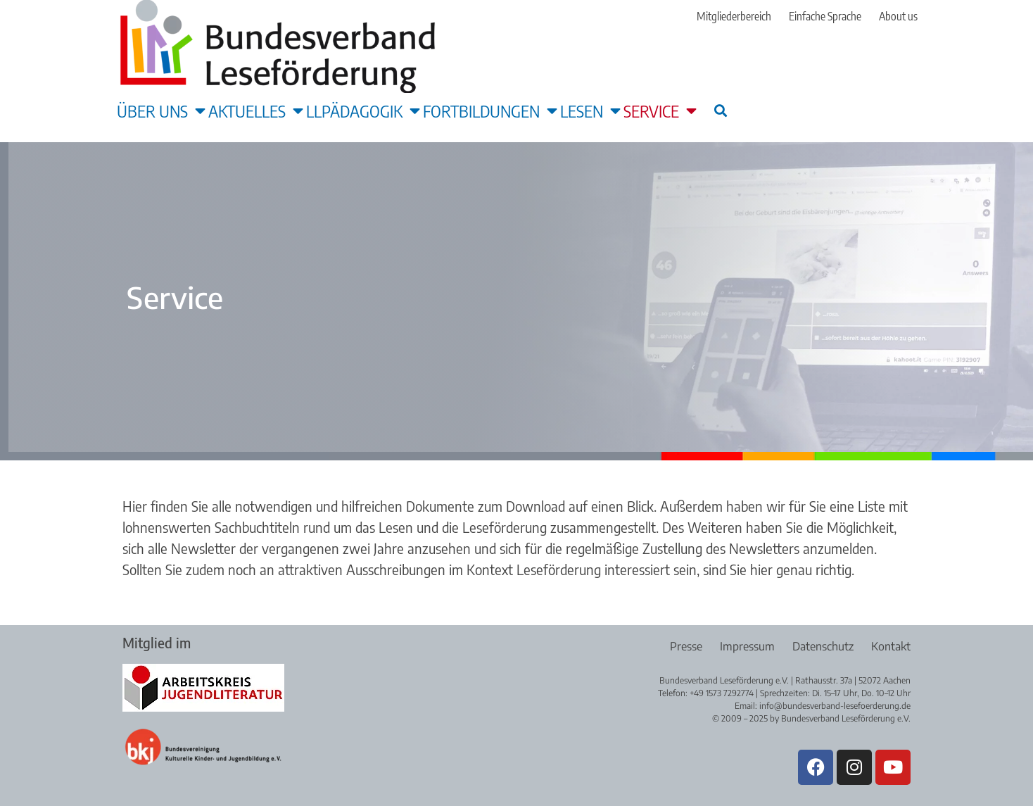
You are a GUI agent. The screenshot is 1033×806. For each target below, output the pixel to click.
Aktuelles (255, 110)
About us (898, 16)
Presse (686, 646)
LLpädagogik (363, 110)
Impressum (747, 646)
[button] (720, 110)
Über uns (161, 110)
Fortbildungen (490, 110)
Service (660, 110)
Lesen (590, 110)
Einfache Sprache (825, 16)
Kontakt (891, 646)
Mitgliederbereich (734, 16)
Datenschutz (823, 646)
